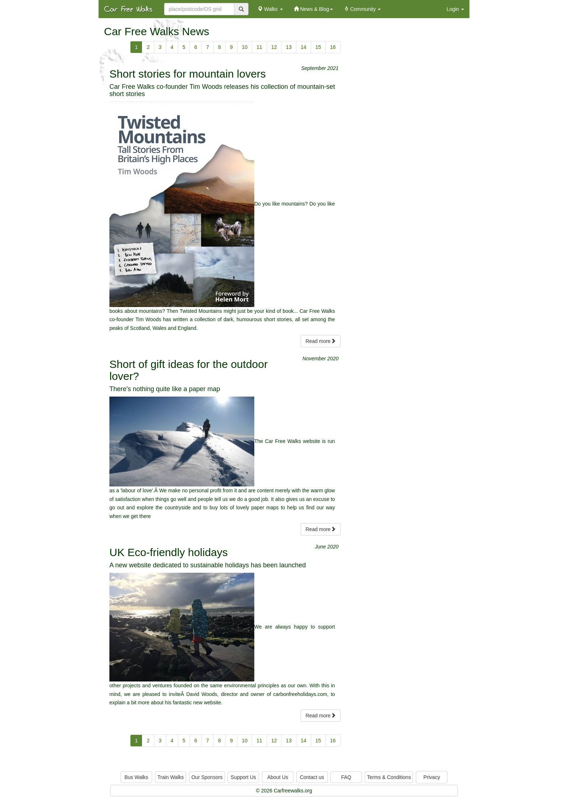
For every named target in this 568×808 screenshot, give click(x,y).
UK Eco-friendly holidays (168, 552)
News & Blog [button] (313, 9)
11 (259, 47)
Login (455, 9)
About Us (277, 777)
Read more (320, 341)
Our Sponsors (206, 777)
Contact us (312, 777)
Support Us (243, 777)
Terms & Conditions (389, 777)
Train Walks (171, 777)
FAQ (346, 777)
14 (303, 47)
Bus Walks (136, 777)
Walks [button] (270, 9)
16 (333, 47)
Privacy (431, 777)
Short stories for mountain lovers (187, 74)
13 (289, 47)
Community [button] (362, 9)
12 (274, 47)
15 (318, 47)
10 (245, 47)
